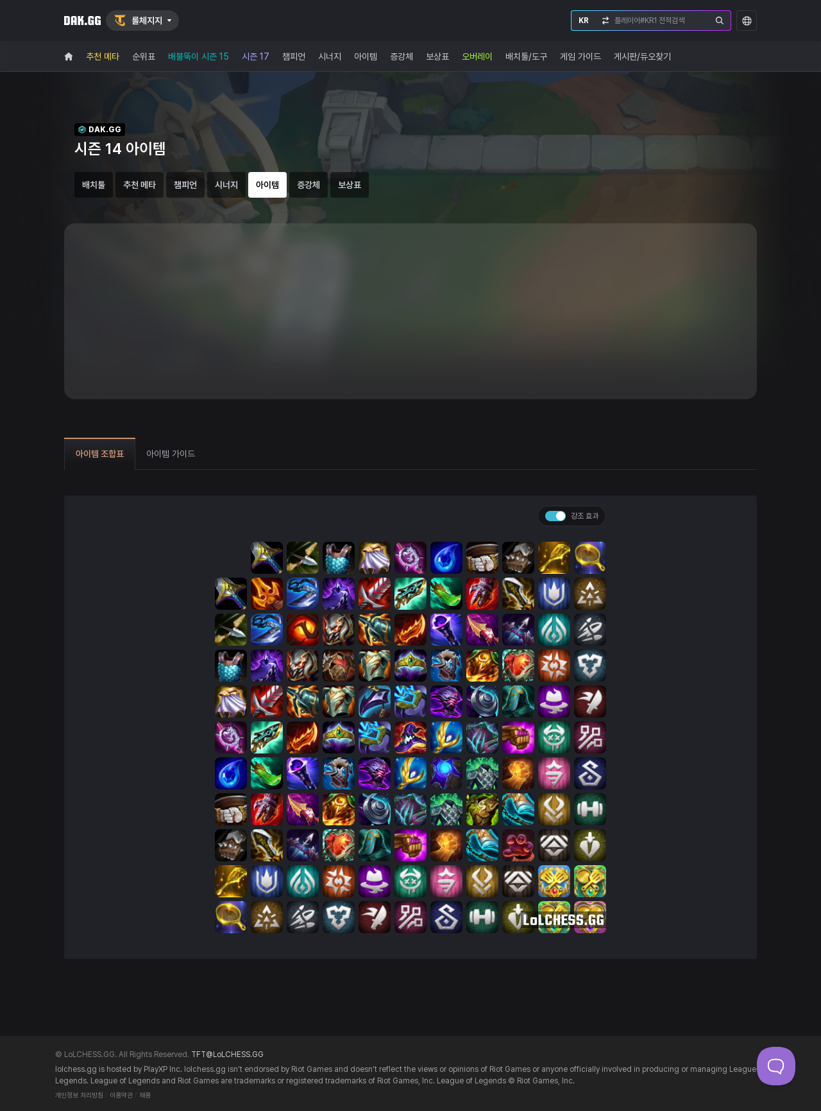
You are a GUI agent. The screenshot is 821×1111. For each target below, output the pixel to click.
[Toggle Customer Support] (776, 1066)
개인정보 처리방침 (79, 1095)
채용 (145, 1095)
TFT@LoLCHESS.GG (227, 1054)
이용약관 (121, 1095)
